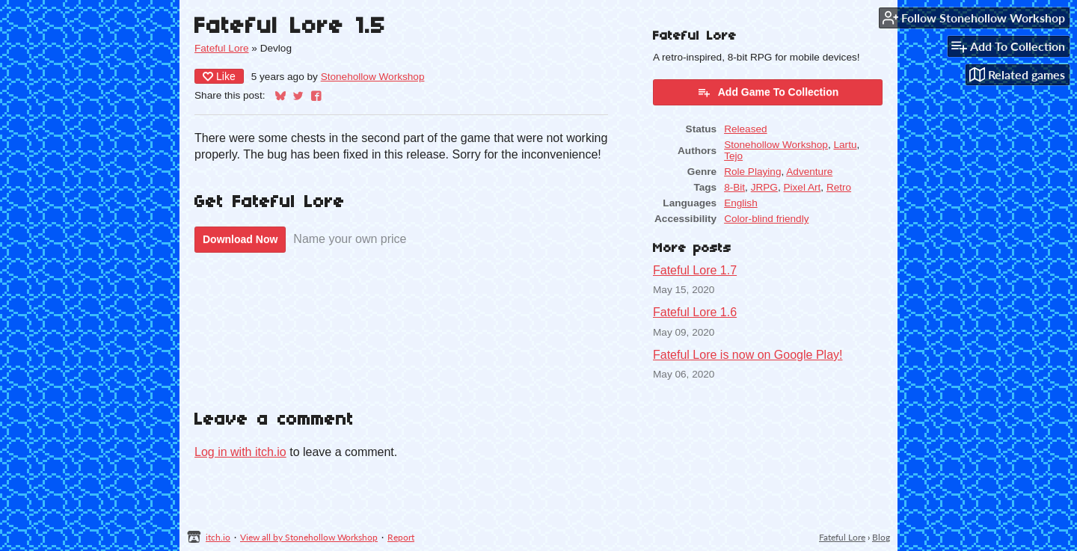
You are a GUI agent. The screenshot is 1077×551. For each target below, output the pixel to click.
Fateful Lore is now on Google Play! (747, 354)
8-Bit (734, 187)
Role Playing (752, 171)
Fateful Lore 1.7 (695, 270)
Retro (838, 187)
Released (745, 129)
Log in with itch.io (240, 452)
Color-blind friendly (766, 218)
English (741, 203)
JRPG (764, 187)
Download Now (240, 239)
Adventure (809, 171)
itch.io (218, 537)
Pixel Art (801, 187)
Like (219, 76)
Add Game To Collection (768, 92)
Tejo (733, 155)
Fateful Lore (221, 48)
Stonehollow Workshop (373, 76)
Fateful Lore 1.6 (695, 312)
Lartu (844, 144)
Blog (881, 537)
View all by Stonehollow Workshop (309, 537)
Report (400, 537)
